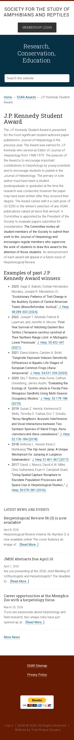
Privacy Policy (37, 675)
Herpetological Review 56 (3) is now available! (35, 520)
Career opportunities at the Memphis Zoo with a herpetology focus (36, 597)
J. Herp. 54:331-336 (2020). (49, 373)
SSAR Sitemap (37, 666)
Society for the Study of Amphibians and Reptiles (37, 12)
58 (13, 312)
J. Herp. (63, 307)
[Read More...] (29, 544)
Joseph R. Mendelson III (41, 291)
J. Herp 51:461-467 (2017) (50, 459)
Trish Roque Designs (46, 729)
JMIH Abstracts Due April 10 (28, 559)
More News (12, 637)
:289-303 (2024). (26, 312)
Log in (9, 725)
